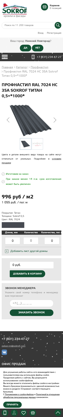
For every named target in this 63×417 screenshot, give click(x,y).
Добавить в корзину (27, 273)
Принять (12, 404)
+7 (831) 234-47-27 (49, 57)
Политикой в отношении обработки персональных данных (31, 396)
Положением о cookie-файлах (19, 394)
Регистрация (54, 33)
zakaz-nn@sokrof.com (13, 346)
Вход (41, 33)
